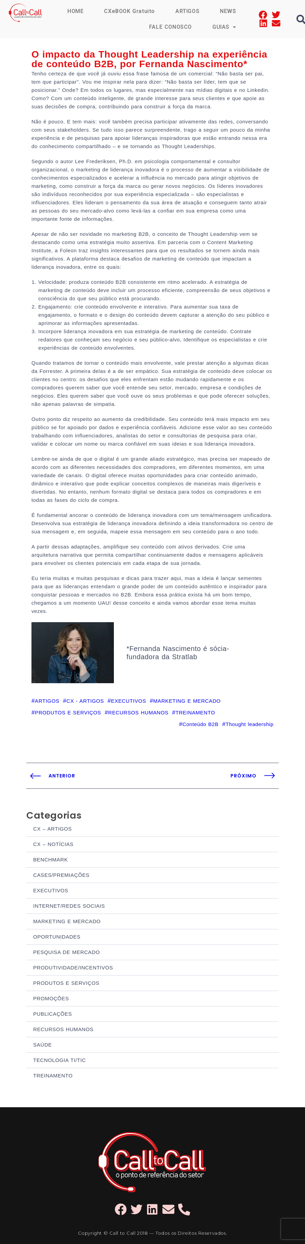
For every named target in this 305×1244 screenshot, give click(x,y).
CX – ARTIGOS (52, 829)
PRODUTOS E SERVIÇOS (66, 983)
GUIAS (224, 27)
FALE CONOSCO (170, 27)
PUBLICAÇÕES (52, 1014)
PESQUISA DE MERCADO (66, 952)
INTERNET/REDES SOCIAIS (69, 906)
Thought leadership (250, 724)
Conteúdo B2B (200, 724)
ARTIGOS (187, 11)
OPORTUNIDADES (56, 937)
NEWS (228, 11)
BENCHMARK (50, 859)
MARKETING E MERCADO (67, 921)
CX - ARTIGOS (85, 701)
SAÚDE (42, 1045)
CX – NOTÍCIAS (53, 844)
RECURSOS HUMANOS (63, 1029)
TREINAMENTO (53, 1075)
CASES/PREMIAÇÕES (61, 875)
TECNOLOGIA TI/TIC (59, 1060)
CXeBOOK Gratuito (129, 11)
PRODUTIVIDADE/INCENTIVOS (73, 967)
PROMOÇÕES (51, 998)
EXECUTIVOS (50, 890)
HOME (75, 11)
